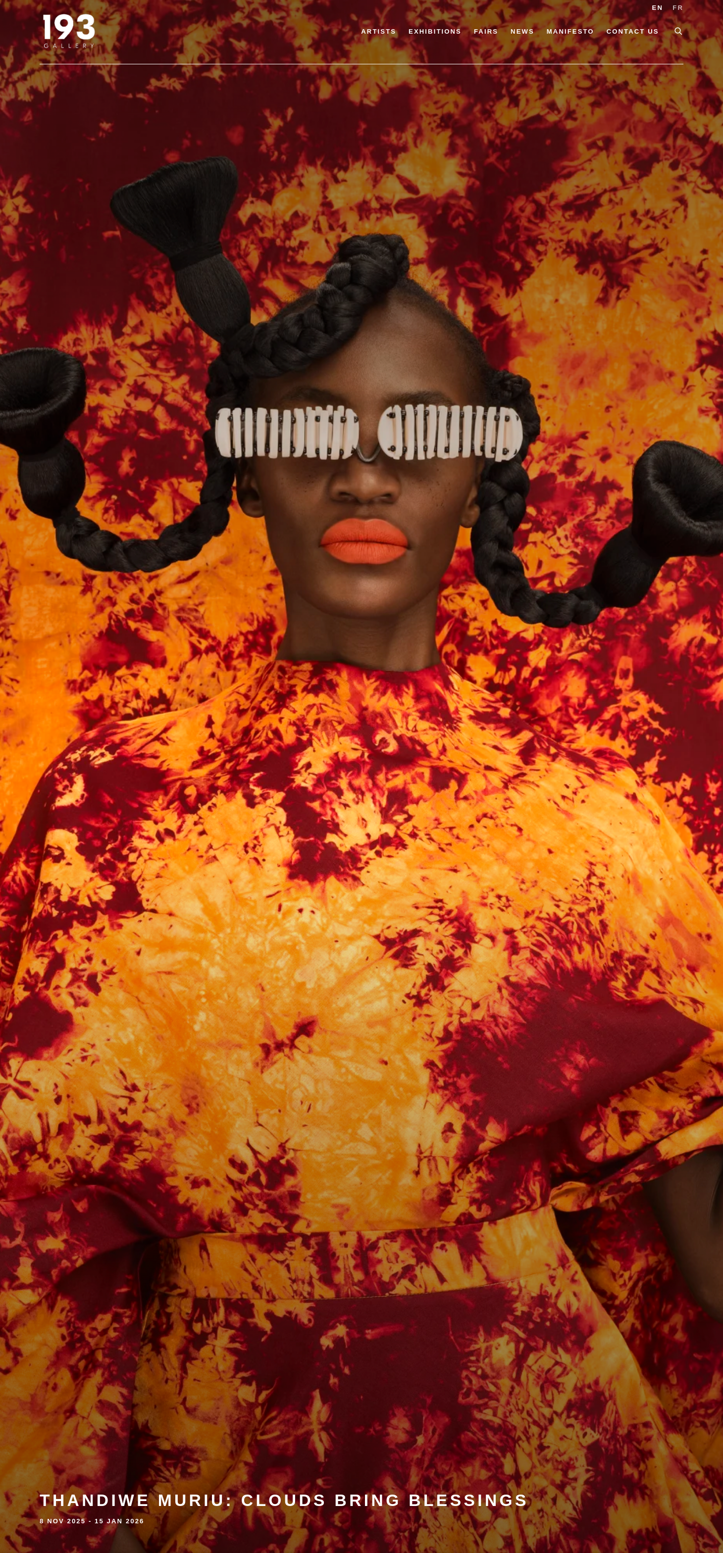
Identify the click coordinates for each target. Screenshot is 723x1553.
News (522, 31)
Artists (378, 31)
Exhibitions (435, 31)
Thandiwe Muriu (361, 776)
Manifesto (570, 31)
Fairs (486, 31)
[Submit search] (678, 29)
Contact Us (633, 31)
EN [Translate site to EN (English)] (657, 7)
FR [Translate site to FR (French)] (677, 7)
